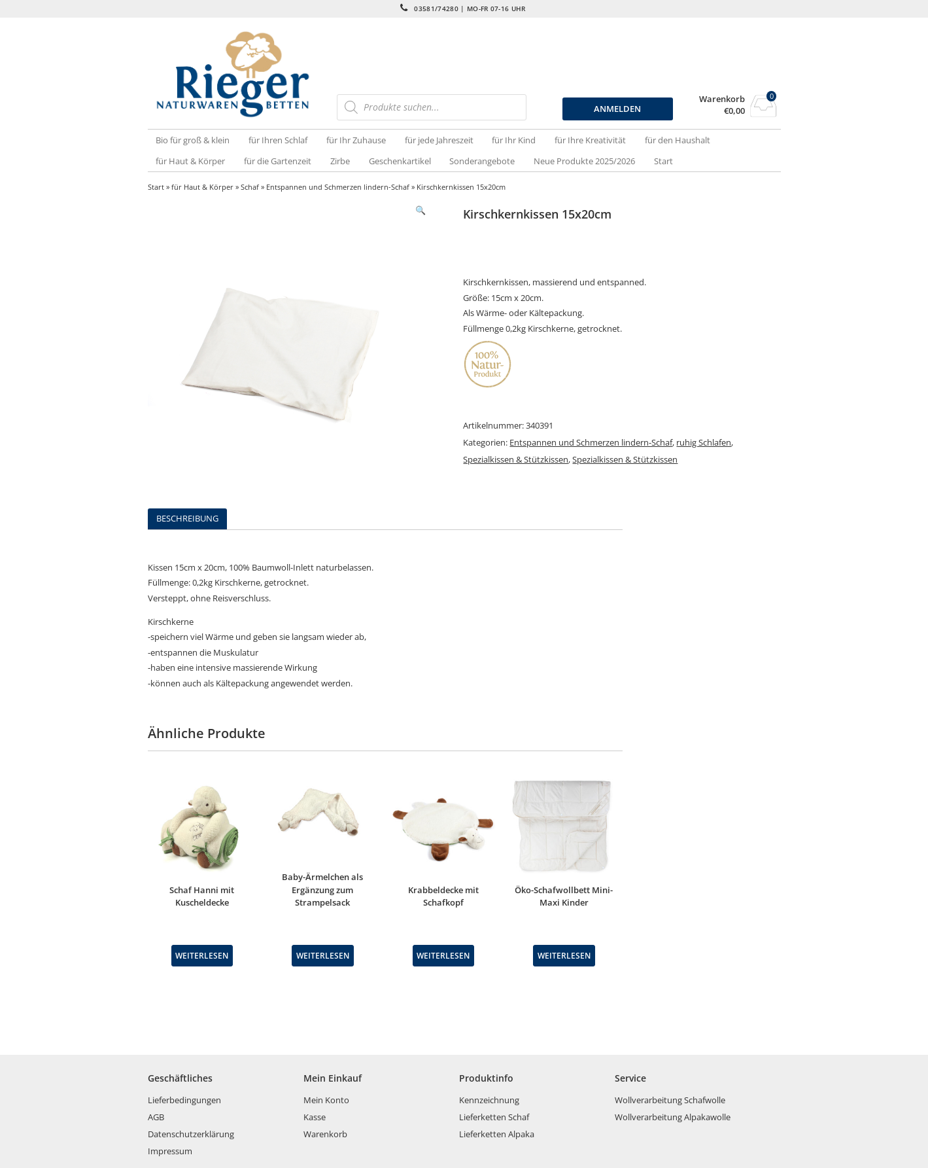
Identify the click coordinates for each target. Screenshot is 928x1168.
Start (663, 161)
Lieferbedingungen (184, 1100)
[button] (420, 210)
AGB (156, 1117)
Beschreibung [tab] (187, 518)
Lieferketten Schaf (494, 1117)
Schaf (250, 187)
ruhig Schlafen (703, 442)
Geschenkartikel (400, 161)
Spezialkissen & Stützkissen (515, 459)
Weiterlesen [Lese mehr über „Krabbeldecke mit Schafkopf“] (443, 955)
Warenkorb (722, 99)
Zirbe (340, 161)
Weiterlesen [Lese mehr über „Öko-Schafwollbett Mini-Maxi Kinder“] (564, 955)
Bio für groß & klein (193, 140)
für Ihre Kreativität (590, 140)
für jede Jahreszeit (439, 140)
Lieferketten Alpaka (496, 1134)
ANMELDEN (617, 109)
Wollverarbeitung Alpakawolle (672, 1117)
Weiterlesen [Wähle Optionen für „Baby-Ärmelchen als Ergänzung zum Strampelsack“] (322, 955)
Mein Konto (326, 1100)
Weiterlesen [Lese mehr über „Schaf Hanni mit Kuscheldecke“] (201, 955)
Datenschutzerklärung (191, 1134)
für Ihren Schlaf (278, 140)
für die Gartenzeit (277, 161)
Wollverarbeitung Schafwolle (670, 1100)
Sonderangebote (482, 161)
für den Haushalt (677, 140)
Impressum (170, 1151)
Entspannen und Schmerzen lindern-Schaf (337, 187)
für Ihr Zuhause (356, 140)
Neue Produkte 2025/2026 (584, 161)
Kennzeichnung (489, 1100)
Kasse (314, 1117)
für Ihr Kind (514, 140)
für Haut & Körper (190, 161)
